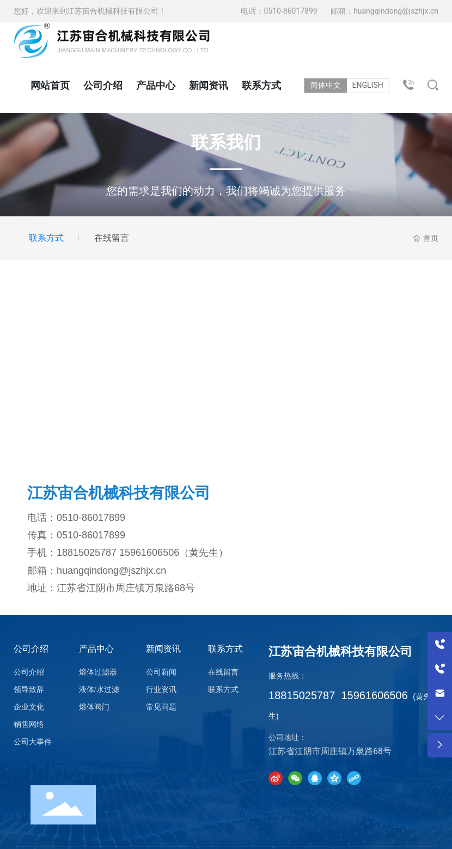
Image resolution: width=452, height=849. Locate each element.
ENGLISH (370, 85)
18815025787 (87, 552)
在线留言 (111, 238)
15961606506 (149, 552)
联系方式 (46, 238)
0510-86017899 (291, 11)
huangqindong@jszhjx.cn (395, 11)
